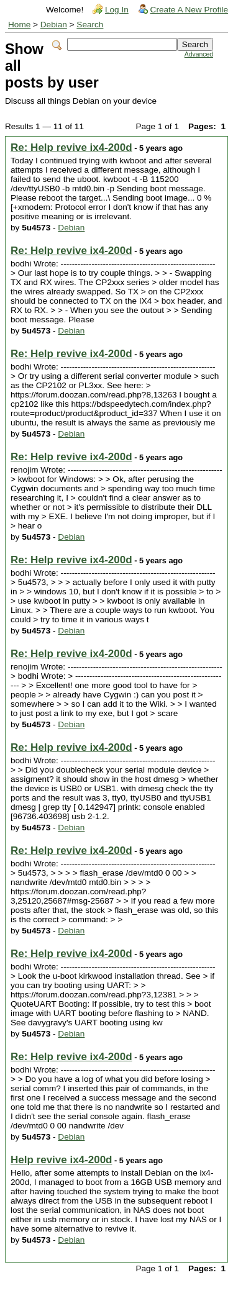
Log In (117, 9)
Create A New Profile (189, 9)
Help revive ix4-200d (61, 1160)
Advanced (199, 54)
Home (19, 24)
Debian (53, 24)
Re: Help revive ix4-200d (71, 147)
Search (89, 24)
